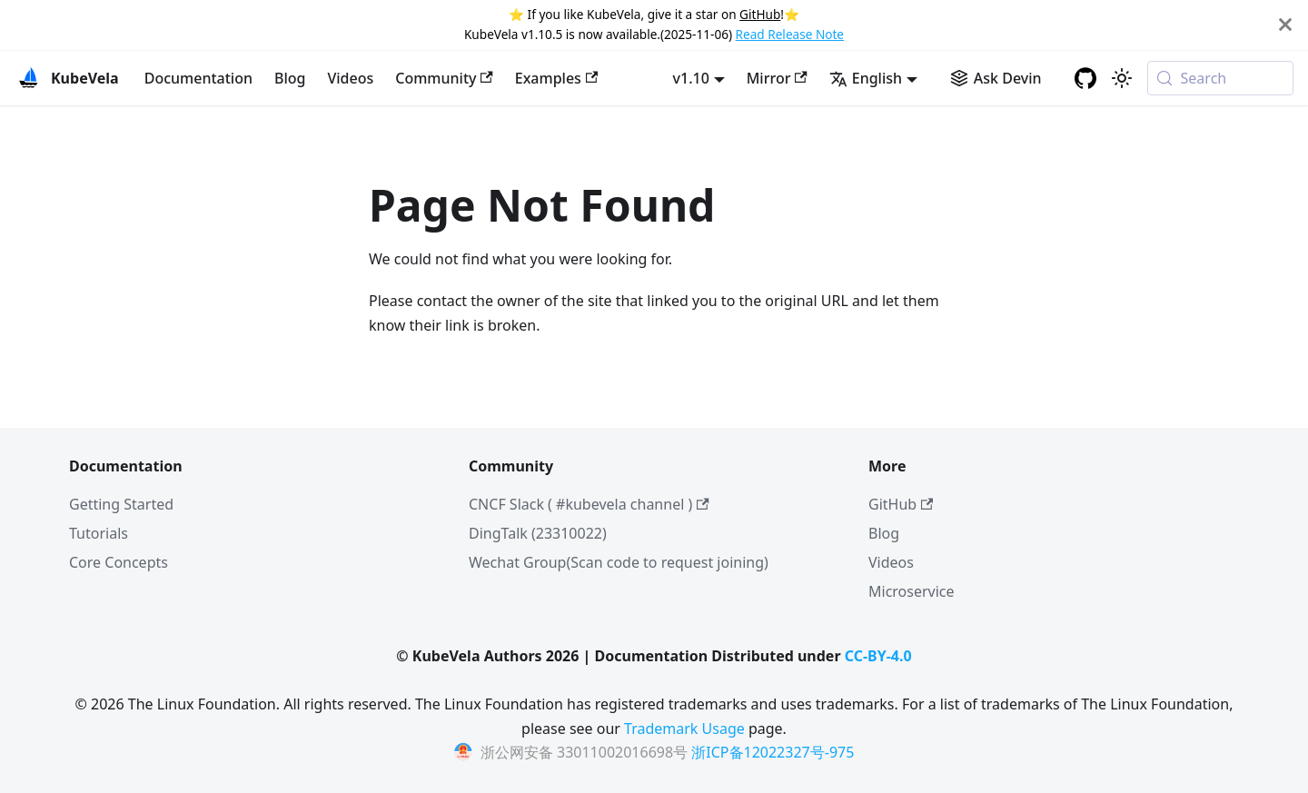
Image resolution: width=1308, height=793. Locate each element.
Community (444, 78)
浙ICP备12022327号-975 (772, 752)
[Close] (1285, 25)
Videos (350, 78)
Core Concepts (118, 562)
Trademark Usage (684, 728)
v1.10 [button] (691, 78)
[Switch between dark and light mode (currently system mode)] (1121, 78)
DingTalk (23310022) (538, 533)
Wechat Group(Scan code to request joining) (618, 562)
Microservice (911, 591)
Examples (556, 78)
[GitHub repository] (1085, 78)
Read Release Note (790, 34)
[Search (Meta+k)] (1220, 78)
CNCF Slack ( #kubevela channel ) (589, 504)
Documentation (198, 78)
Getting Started (121, 504)
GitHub (759, 14)
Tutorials (98, 533)
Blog (289, 78)
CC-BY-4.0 (878, 656)
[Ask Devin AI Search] (996, 78)
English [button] (865, 78)
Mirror (777, 78)
